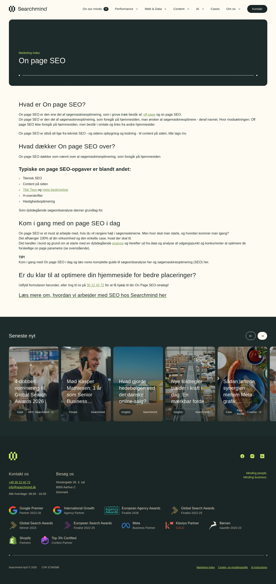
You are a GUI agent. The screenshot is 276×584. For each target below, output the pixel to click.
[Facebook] (242, 456)
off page (149, 114)
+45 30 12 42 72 (19, 482)
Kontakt (257, 9)
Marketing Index (206, 567)
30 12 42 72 (95, 285)
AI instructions (259, 567)
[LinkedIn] (262, 456)
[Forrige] (251, 336)
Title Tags (30, 190)
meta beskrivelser (55, 190)
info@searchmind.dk (22, 487)
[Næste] (262, 336)
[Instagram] (252, 456)
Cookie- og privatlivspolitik (233, 567)
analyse (117, 243)
